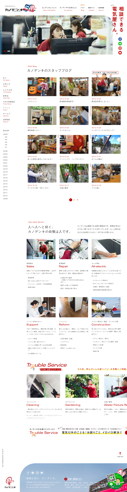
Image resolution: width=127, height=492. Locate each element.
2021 (5, 163)
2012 (5, 190)
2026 (5, 134)
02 (6, 145)
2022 (5, 160)
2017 (5, 175)
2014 (5, 184)
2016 (5, 178)
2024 (5, 154)
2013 (5, 187)
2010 (5, 196)
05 (6, 137)
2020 (5, 166)
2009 (5, 199)
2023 (5, 157)
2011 (5, 193)
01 (6, 147)
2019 (5, 169)
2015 (5, 181)
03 (6, 142)
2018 (5, 172)
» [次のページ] (77, 199)
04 (6, 139)
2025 (5, 151)
